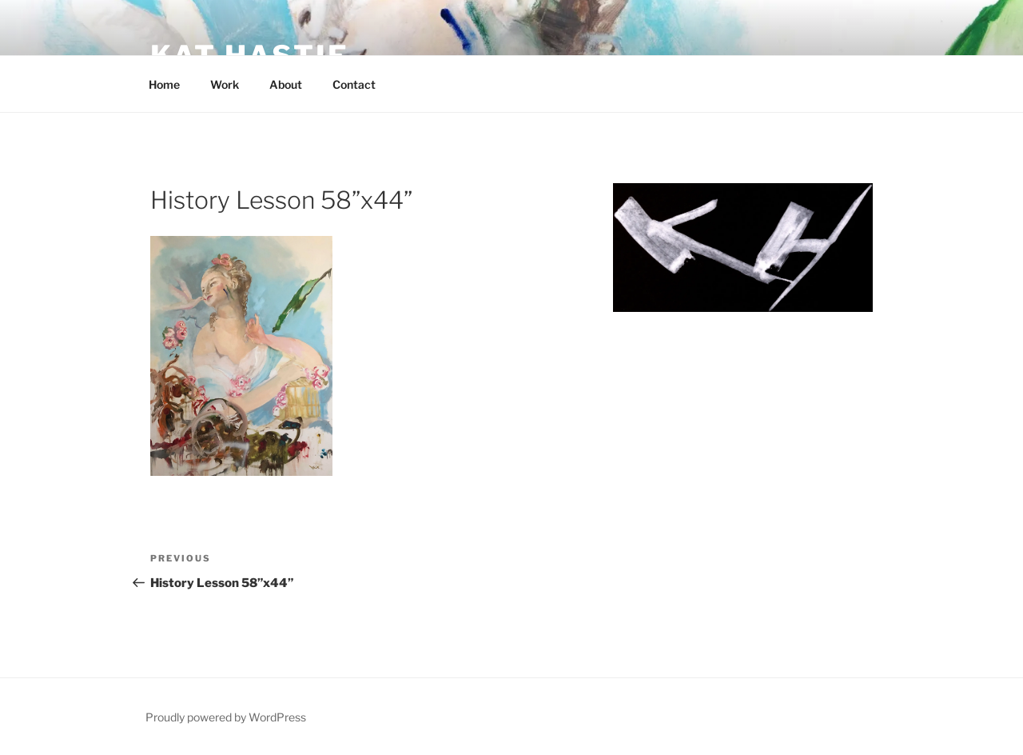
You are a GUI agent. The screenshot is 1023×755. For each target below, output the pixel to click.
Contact (354, 84)
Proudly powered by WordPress (225, 717)
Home (164, 84)
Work (224, 84)
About (285, 84)
